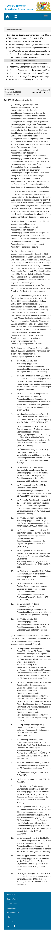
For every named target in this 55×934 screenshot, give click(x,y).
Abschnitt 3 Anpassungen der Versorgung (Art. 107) (31, 70)
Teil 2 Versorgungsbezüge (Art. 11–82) (24, 41)
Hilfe (8, 917)
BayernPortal (12, 899)
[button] (5, 35)
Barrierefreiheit (13, 912)
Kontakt (10, 921)
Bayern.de (11, 895)
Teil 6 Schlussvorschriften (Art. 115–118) (25, 79)
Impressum (11, 908)
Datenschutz (12, 903)
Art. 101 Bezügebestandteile (23, 60)
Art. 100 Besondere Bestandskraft (25, 57)
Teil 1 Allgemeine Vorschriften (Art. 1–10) (25, 38)
